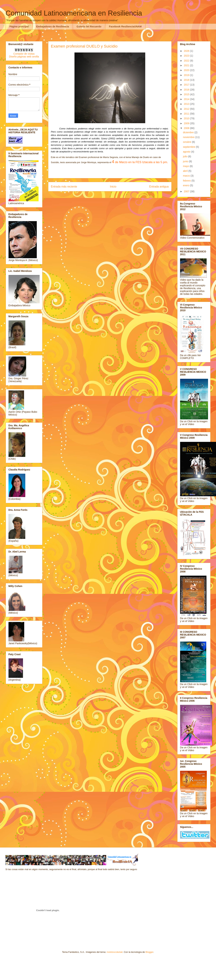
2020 (187, 70)
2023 (187, 55)
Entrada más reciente (64, 186)
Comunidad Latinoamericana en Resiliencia (74, 13)
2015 (187, 94)
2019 (187, 75)
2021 (187, 65)
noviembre (189, 137)
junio (186, 161)
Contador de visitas (24, 53)
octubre (187, 142)
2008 (187, 128)
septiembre (189, 146)
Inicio (113, 186)
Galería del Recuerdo (89, 26)
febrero (187, 180)
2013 (187, 104)
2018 (187, 79)
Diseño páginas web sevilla (24, 56)
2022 (187, 60)
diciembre (188, 132)
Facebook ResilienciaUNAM (125, 26)
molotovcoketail (115, 952)
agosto (187, 151)
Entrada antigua (159, 186)
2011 (187, 113)
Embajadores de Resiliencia (52, 26)
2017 (187, 84)
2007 (187, 191)
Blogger (149, 952)
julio (185, 156)
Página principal (19, 26)
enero (186, 185)
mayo (186, 166)
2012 (187, 108)
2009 (187, 123)
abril (185, 170)
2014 (187, 99)
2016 (187, 89)
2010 (187, 118)
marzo (187, 175)
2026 (187, 50)
